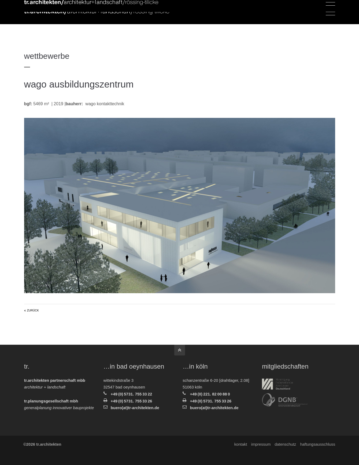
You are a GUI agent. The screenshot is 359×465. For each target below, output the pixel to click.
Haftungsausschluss (317, 444)
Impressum (261, 444)
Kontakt (240, 444)
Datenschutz (285, 444)
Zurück (33, 310)
